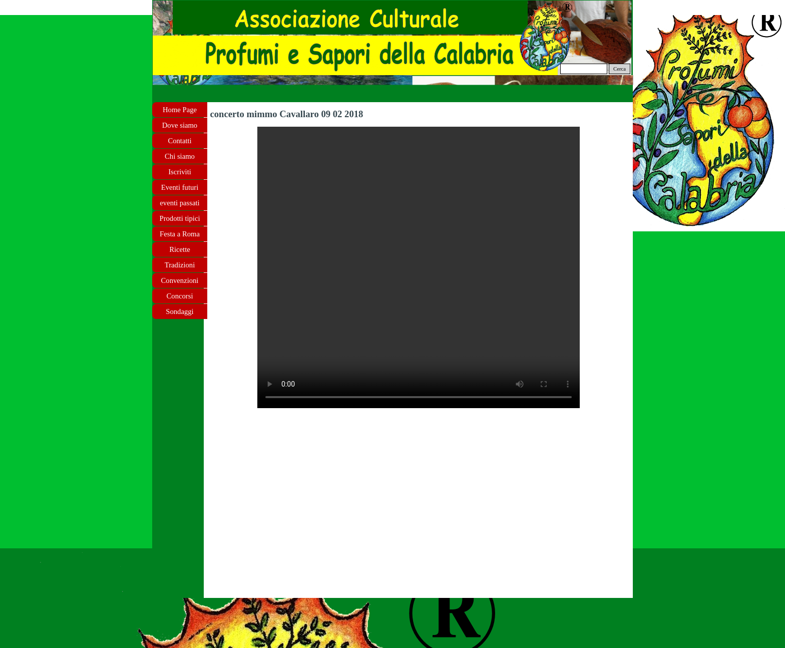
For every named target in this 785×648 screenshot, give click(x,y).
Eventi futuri (179, 187)
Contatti (179, 141)
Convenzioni (180, 280)
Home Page (180, 110)
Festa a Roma (180, 234)
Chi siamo (180, 156)
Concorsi (180, 296)
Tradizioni (180, 265)
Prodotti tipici (179, 218)
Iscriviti (179, 172)
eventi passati (179, 203)
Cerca (619, 69)
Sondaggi (179, 311)
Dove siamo (179, 125)
